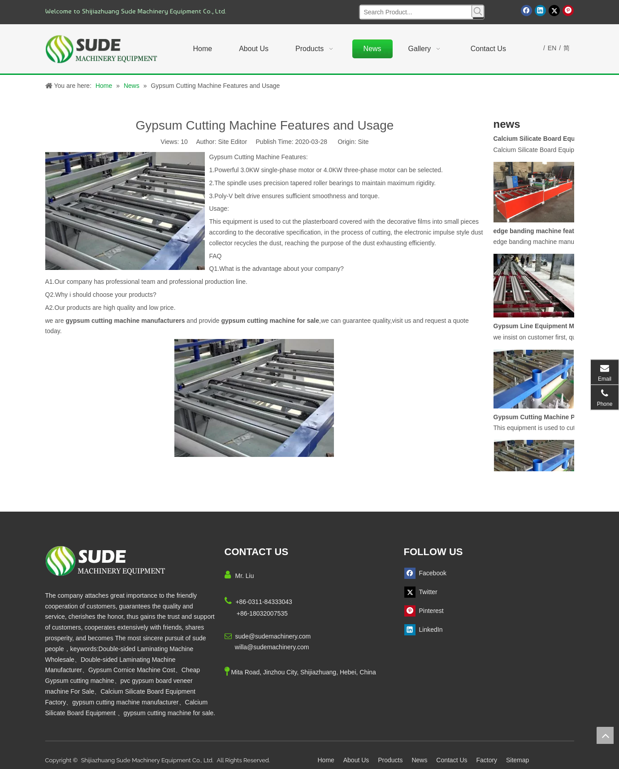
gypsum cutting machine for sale (169, 713)
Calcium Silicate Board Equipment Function (544, 141)
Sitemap (517, 760)
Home (326, 760)
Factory (486, 760)
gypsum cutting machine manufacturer (125, 702)
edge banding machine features (540, 233)
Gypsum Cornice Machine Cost (131, 669)
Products (390, 760)
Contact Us (451, 760)
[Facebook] (526, 10)
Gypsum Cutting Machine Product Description (544, 419)
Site (363, 141)
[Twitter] (554, 10)
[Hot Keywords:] (478, 11)
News (419, 760)
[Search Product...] (416, 12)
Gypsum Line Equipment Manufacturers (544, 328)
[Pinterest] (568, 10)
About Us (356, 760)
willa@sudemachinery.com (272, 647)
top (605, 735)
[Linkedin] (540, 10)
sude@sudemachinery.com (273, 636)
